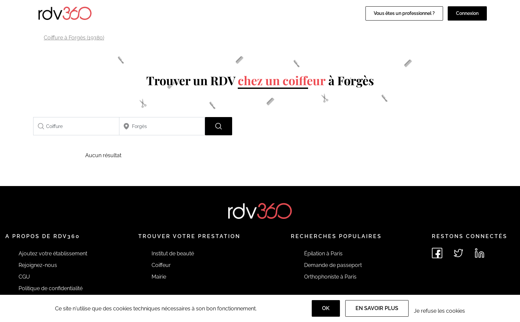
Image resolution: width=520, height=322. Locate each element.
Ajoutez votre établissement (53, 253)
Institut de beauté (173, 253)
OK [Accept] (326, 308)
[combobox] (76, 126)
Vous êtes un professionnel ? (404, 13)
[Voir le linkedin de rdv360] (479, 253)
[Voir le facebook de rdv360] (437, 253)
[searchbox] (76, 126)
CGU (24, 277)
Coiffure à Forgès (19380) (74, 37)
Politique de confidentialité (51, 288)
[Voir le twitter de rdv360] (458, 253)
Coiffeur (161, 265)
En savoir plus (377, 308)
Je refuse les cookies (439, 311)
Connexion (467, 13)
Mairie (159, 277)
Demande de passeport (333, 265)
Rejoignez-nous (38, 265)
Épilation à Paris (323, 253)
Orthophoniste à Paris (330, 277)
